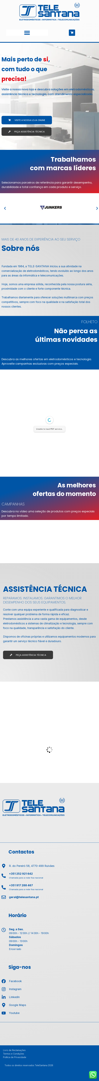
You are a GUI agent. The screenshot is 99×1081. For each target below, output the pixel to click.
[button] (5, 208)
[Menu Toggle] (27, 33)
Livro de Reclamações (14, 1050)
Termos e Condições (13, 1053)
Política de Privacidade (14, 1057)
